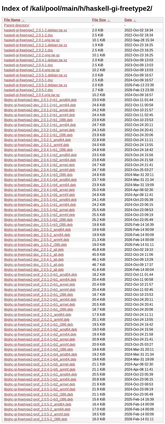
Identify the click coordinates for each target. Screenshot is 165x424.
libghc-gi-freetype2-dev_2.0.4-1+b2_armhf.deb (39, 170)
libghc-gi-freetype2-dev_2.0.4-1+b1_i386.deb (38, 150)
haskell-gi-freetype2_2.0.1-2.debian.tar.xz (35, 30)
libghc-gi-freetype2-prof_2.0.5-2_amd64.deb (37, 404)
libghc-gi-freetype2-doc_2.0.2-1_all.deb (34, 254)
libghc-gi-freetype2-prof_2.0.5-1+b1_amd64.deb (40, 374)
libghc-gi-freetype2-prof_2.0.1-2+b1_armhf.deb (39, 289)
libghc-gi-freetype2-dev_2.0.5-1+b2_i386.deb (38, 220)
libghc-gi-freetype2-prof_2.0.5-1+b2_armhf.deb (39, 389)
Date (128, 20)
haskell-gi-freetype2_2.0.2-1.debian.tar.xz (35, 45)
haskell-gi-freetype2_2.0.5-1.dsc (28, 80)
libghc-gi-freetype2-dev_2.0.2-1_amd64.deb (37, 140)
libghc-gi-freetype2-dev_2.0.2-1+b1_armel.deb (39, 130)
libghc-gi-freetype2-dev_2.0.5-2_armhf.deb (36, 240)
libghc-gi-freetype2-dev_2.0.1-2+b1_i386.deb (38, 120)
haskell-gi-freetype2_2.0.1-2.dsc (28, 35)
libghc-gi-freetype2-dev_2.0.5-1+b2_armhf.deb (39, 215)
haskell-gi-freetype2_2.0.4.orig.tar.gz (32, 70)
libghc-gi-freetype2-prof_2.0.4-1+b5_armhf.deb (39, 369)
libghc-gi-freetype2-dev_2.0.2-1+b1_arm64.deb (40, 125)
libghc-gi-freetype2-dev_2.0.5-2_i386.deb (35, 245)
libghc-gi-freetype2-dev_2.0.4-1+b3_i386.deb (38, 175)
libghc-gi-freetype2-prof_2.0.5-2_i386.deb (35, 419)
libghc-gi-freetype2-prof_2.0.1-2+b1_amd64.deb (40, 274)
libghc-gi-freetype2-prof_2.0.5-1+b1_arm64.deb (40, 379)
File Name (12, 20)
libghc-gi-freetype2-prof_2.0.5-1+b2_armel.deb (39, 384)
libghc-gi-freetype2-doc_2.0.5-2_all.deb (34, 269)
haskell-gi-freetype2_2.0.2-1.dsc (28, 50)
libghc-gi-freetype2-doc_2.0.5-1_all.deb (34, 265)
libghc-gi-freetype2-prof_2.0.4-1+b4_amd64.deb (40, 354)
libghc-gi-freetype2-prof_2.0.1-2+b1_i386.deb (38, 294)
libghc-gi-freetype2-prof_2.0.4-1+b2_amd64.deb (40, 329)
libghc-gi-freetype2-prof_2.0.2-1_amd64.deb (37, 314)
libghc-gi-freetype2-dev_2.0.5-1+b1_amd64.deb (40, 200)
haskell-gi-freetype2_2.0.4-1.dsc (28, 65)
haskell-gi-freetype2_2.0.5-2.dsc (28, 90)
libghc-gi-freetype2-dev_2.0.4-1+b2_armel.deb (39, 165)
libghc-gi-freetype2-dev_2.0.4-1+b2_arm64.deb (40, 160)
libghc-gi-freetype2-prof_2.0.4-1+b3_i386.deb (38, 349)
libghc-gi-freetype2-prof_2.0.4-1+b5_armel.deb (39, 364)
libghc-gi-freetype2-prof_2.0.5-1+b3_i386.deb (38, 399)
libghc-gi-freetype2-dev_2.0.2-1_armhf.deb (36, 145)
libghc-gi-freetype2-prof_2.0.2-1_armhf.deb (36, 319)
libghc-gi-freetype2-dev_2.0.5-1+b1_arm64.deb (40, 205)
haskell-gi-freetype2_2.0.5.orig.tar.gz (32, 95)
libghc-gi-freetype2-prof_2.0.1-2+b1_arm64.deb (40, 279)
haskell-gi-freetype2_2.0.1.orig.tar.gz (32, 40)
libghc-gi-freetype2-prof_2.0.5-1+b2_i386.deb (38, 394)
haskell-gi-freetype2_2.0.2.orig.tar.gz (32, 55)
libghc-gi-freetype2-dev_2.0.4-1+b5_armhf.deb (39, 195)
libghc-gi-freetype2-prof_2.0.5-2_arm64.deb (37, 409)
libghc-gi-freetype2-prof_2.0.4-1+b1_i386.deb (38, 324)
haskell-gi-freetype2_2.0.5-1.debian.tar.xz (35, 75)
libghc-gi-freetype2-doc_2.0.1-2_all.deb (34, 249)
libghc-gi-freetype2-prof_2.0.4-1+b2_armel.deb (39, 339)
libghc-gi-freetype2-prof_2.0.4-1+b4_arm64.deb (40, 359)
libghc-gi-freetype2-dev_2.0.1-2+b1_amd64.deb (40, 100)
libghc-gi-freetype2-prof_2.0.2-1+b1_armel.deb (39, 304)
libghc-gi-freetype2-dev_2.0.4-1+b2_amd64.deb (40, 155)
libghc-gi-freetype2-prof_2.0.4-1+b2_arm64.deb (40, 334)
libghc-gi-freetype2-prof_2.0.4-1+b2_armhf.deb (39, 344)
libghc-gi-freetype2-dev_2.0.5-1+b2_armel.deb (39, 210)
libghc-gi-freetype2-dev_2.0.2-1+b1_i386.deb (38, 135)
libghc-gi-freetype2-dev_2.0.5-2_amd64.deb (37, 229)
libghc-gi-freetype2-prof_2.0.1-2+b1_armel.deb (39, 284)
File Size (99, 20)
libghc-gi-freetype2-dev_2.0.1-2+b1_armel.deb (39, 110)
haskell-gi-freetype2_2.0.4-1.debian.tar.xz (35, 60)
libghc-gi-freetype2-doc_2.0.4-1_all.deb (34, 259)
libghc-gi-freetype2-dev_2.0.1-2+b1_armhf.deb (39, 115)
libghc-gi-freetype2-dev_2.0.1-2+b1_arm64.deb (40, 105)
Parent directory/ (16, 25)
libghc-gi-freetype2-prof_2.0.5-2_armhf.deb (36, 414)
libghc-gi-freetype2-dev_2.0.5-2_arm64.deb (37, 235)
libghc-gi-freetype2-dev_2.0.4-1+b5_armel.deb (39, 190)
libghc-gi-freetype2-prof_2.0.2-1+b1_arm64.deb (40, 299)
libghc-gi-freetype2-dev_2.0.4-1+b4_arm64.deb (40, 185)
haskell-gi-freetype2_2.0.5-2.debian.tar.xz (35, 85)
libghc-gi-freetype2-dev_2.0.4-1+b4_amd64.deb (40, 180)
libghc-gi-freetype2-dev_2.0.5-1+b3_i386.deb (38, 225)
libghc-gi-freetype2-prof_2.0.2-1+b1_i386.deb (38, 309)
